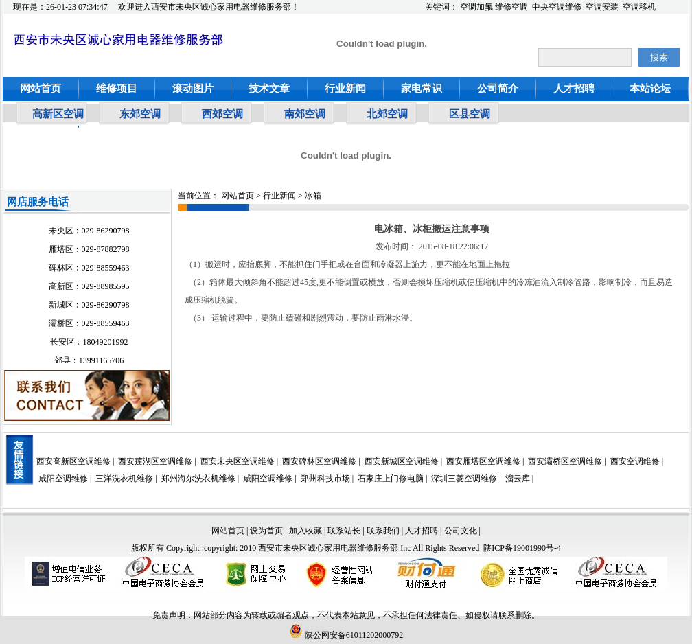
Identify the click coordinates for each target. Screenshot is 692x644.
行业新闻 (345, 88)
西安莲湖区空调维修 (155, 461)
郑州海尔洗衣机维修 (198, 478)
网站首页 (40, 88)
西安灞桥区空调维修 (565, 461)
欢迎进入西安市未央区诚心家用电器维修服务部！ (208, 7)
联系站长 (344, 531)
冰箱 (313, 195)
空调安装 (602, 7)
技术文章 (269, 88)
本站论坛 (650, 88)
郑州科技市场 (325, 478)
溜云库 (517, 478)
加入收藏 (305, 531)
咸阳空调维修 (63, 478)
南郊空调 (304, 113)
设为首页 (266, 531)
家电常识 (421, 88)
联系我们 (383, 531)
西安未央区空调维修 (237, 461)
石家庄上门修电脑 (391, 478)
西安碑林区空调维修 (319, 461)
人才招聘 (574, 88)
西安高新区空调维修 (73, 461)
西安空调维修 (635, 461)
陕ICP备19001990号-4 (522, 548)
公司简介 (497, 88)
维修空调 (511, 7)
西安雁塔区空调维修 (483, 461)
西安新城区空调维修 (402, 461)
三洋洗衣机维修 (124, 478)
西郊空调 (222, 113)
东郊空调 (140, 113)
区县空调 (469, 113)
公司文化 (460, 531)
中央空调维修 (556, 7)
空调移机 (639, 7)
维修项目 (116, 88)
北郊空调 (387, 113)
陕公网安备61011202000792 (346, 635)
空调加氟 (476, 7)
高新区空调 (58, 113)
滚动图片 (193, 88)
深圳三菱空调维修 (464, 478)
